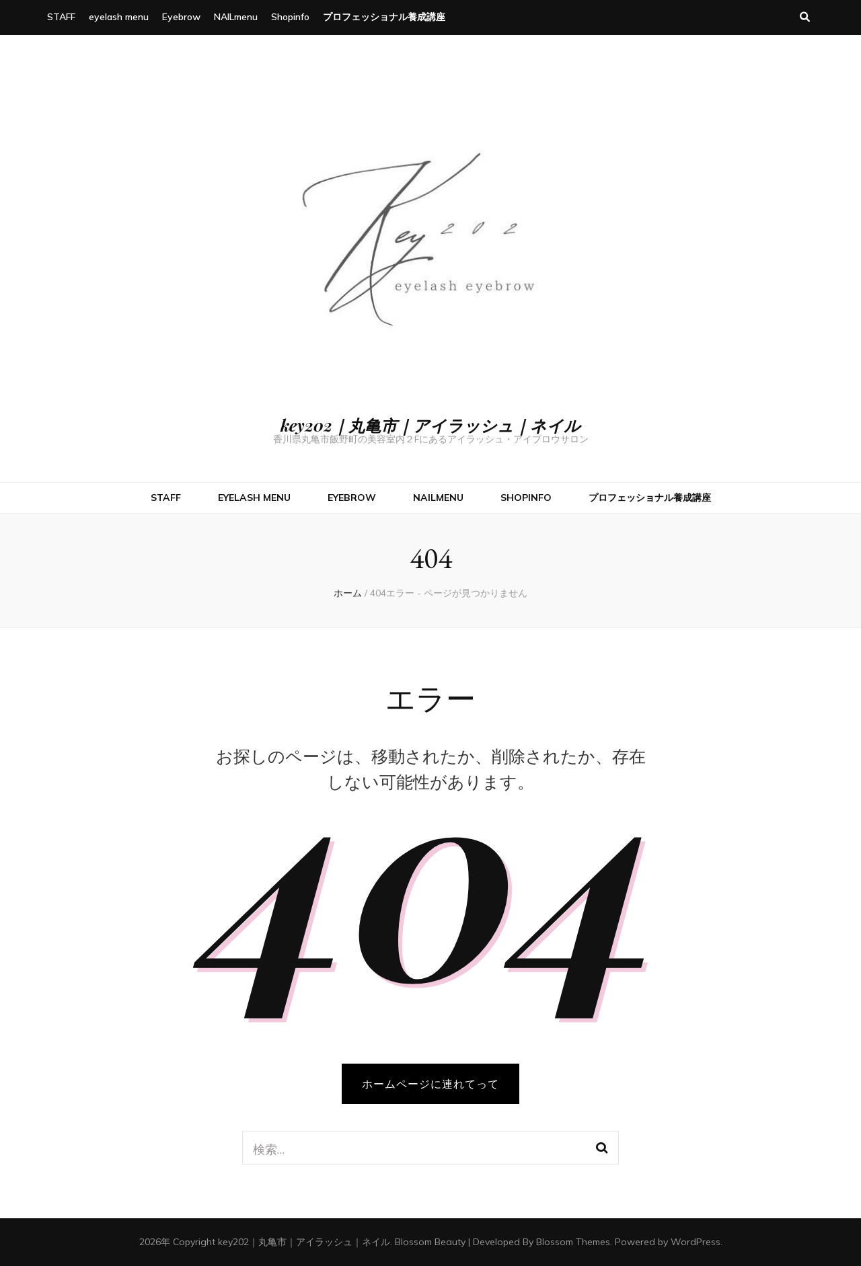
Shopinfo (290, 17)
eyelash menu (119, 17)
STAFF (61, 17)
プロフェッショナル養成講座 (384, 17)
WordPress (695, 1242)
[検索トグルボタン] (805, 17)
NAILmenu (236, 17)
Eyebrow (181, 17)
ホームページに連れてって (430, 1084)
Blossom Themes (573, 1242)
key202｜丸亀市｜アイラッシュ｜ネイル (430, 425)
